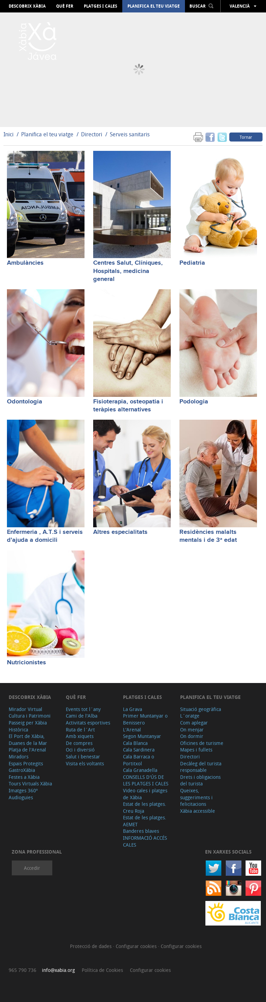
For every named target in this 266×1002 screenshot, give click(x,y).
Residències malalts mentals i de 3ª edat (208, 536)
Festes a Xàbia (24, 777)
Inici (8, 134)
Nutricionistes (26, 662)
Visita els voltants (85, 763)
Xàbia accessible (197, 811)
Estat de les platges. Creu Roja (144, 807)
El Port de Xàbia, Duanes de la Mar (28, 739)
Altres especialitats (120, 532)
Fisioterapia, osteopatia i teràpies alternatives (128, 405)
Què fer (64, 6)
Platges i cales (100, 6)
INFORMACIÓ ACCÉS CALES (145, 841)
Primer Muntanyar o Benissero (145, 719)
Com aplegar (194, 722)
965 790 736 (22, 970)
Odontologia (24, 402)
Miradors (18, 756)
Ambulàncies (25, 263)
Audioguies (21, 797)
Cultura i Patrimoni (30, 715)
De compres (79, 743)
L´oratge (190, 715)
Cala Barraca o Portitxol (138, 760)
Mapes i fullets (196, 749)
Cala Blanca (135, 743)
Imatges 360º (23, 790)
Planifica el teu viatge (153, 6)
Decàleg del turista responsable (200, 767)
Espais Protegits (26, 763)
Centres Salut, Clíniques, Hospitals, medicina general (128, 271)
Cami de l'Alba (81, 715)
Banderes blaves (141, 831)
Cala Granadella (140, 770)
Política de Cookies (102, 970)
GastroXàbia (22, 770)
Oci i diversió (80, 749)
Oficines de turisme (201, 743)
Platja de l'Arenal (27, 749)
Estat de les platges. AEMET (144, 821)
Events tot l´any (83, 709)
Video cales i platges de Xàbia (145, 794)
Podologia (193, 402)
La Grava (132, 709)
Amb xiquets (80, 736)
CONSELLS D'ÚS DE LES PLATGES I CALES (145, 780)
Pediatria (192, 263)
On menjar (192, 729)
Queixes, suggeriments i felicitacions (196, 797)
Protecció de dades (91, 946)
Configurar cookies (137, 946)
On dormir (191, 736)
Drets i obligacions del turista (200, 780)
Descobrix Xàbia (27, 6)
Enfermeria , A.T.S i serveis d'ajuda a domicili (45, 536)
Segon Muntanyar (142, 736)
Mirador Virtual (25, 709)
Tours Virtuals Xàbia (30, 783)
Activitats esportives (88, 722)
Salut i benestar (83, 756)
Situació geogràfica (200, 709)
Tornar (246, 137)
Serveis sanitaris (130, 134)
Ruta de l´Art (80, 729)
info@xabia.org (58, 970)
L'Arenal (132, 729)
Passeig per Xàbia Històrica (28, 726)
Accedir (32, 868)
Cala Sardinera (138, 749)
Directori (92, 134)
